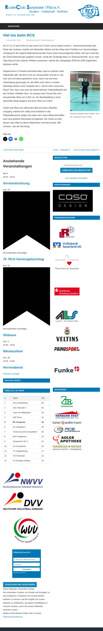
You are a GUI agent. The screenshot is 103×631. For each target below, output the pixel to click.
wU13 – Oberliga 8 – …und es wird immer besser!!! (75, 150)
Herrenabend (13, 367)
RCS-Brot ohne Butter (14, 150)
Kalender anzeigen (11, 374)
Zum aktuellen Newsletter (76, 178)
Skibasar (9, 335)
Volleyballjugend (47, 40)
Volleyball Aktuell (33, 40)
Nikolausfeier (13, 351)
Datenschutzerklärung (12, 617)
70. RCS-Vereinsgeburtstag (23, 259)
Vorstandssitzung (16, 183)
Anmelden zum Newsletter (76, 170)
